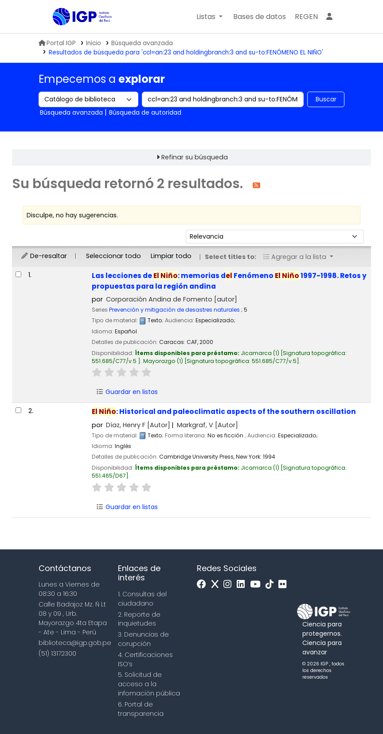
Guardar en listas (127, 391)
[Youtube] (257, 584)
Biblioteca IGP (75, 34)
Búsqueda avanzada (142, 43)
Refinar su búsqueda (194, 157)
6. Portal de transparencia (141, 709)
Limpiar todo (171, 255)
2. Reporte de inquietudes (139, 619)
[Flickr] (284, 584)
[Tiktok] (272, 584)
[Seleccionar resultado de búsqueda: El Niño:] (18, 410)
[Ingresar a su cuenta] (329, 17)
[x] (217, 584)
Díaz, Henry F (138, 425)
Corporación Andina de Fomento (171, 299)
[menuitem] (306, 17)
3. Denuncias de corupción (143, 639)
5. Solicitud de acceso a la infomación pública (149, 684)
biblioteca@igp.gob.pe (75, 642)
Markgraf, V (207, 425)
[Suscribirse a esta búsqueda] (256, 185)
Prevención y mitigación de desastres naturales (174, 309)
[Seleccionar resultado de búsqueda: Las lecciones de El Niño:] (18, 274)
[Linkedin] (243, 584)
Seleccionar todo (113, 255)
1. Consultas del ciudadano (142, 599)
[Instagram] (229, 584)
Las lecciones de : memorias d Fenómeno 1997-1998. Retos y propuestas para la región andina (229, 280)
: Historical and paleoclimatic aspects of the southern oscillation (224, 411)
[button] (209, 17)
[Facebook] (204, 584)
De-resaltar (43, 255)
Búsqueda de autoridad (145, 112)
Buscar (326, 99)
